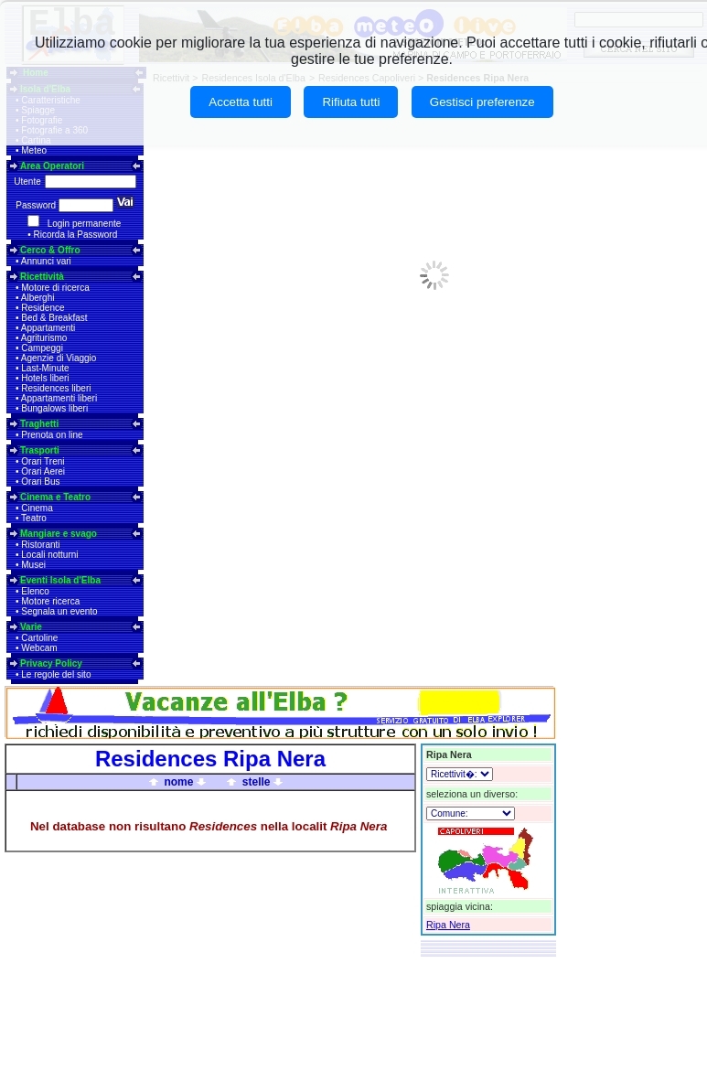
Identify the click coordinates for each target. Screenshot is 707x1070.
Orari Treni (42, 461)
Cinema (36, 508)
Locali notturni (49, 555)
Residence (42, 308)
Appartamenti (48, 328)
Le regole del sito (56, 674)
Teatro (34, 518)
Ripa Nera (448, 924)
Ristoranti (40, 545)
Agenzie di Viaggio (59, 358)
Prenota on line (51, 435)
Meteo (34, 150)
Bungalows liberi (54, 408)
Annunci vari (46, 261)
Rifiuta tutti (351, 102)
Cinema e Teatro (55, 497)
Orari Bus (40, 481)
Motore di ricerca (55, 288)
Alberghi (38, 298)
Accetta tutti (241, 102)
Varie (31, 627)
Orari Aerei (43, 471)
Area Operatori (52, 166)
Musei (33, 565)
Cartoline (39, 638)
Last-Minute (45, 368)
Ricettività (42, 277)
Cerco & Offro (50, 250)
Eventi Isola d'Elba (60, 580)
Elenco (35, 591)
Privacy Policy (51, 663)
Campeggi (42, 348)
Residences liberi (56, 388)
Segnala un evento (59, 611)
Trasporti (39, 450)
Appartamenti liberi (59, 398)
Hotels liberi (45, 378)
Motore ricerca (50, 601)
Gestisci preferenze (482, 102)
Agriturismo (44, 338)
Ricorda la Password (76, 235)
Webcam (39, 648)
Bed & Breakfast (54, 318)
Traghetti (39, 424)
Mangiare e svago (58, 534)
